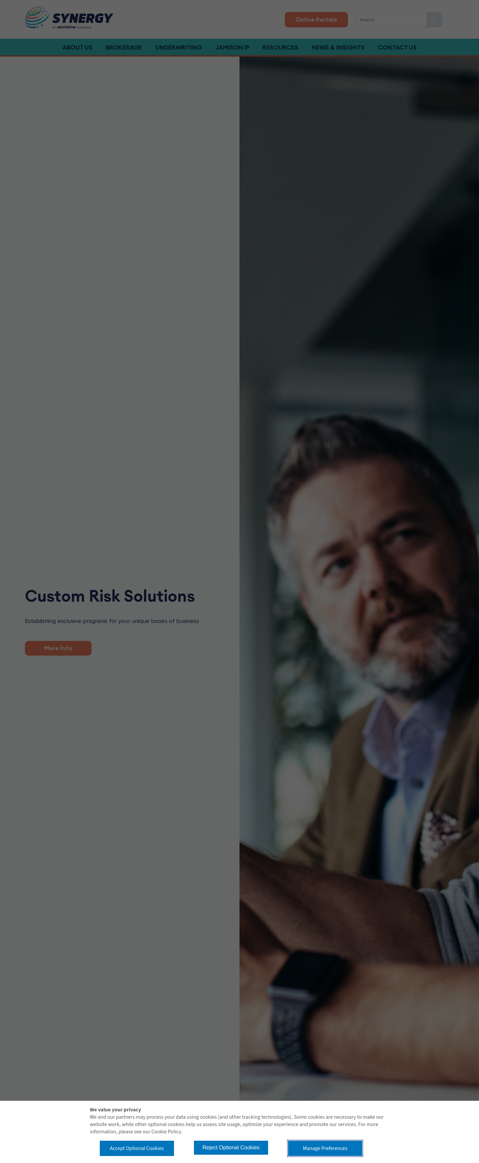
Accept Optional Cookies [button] (137, 1148)
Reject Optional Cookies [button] (231, 1147)
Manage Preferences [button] (325, 1148)
